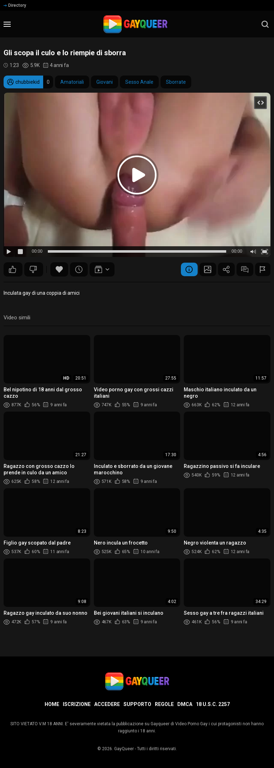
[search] (265, 24)
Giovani (104, 82)
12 (12, 269)
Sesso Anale (139, 82)
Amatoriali (72, 82)
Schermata (204, 269)
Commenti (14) (243, 269)
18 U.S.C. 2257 (213, 704)
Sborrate (176, 82)
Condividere (223, 269)
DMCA (184, 704)
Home (52, 704)
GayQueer (124, 748)
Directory (15, 5)
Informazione (184, 269)
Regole (164, 704)
